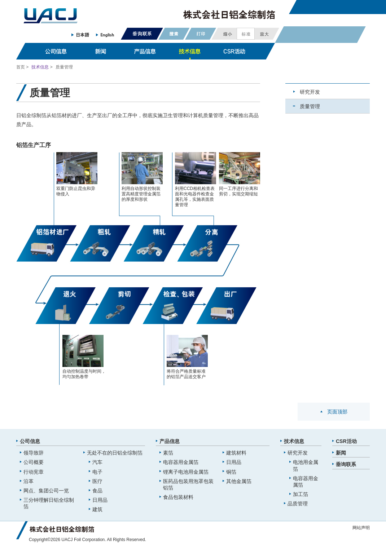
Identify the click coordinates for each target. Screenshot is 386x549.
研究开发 (310, 92)
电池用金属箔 (305, 465)
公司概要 (33, 462)
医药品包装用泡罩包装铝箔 (188, 484)
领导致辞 (33, 453)
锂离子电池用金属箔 (186, 472)
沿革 (28, 481)
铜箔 (231, 472)
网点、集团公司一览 (46, 490)
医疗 (97, 481)
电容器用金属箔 (180, 462)
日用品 (100, 500)
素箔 (168, 453)
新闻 (341, 453)
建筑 (97, 509)
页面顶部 (337, 412)
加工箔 (300, 494)
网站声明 (361, 527)
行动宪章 (33, 472)
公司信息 (30, 441)
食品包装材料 (178, 497)
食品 (97, 490)
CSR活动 (346, 441)
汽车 (97, 462)
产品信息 (169, 441)
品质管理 (298, 503)
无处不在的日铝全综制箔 (114, 453)
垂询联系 (346, 464)
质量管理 (310, 106)
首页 (20, 67)
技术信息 (40, 67)
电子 (97, 472)
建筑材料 (236, 453)
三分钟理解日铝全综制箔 (48, 503)
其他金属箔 (238, 481)
